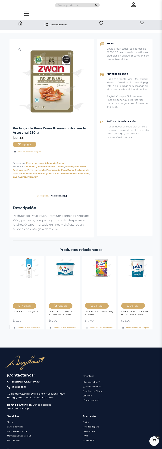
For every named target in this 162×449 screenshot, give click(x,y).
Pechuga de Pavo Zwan (60, 178)
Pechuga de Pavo (75, 175)
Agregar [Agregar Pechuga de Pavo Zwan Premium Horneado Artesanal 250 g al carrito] (24, 153)
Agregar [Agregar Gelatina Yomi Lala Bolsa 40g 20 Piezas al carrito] (96, 314)
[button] (20, 58)
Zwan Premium (29, 185)
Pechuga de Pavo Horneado (29, 178)
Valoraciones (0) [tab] (60, 205)
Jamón (61, 172)
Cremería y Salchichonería (40, 175)
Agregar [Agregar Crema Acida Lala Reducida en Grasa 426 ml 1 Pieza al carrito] (60, 314)
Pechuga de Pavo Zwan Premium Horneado (63, 182)
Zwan (16, 185)
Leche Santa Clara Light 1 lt (25, 320)
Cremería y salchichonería (41, 172)
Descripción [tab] (41, 205)
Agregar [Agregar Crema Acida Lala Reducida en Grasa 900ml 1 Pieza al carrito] (133, 314)
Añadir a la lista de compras (27, 161)
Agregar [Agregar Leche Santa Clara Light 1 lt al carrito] (24, 314)
